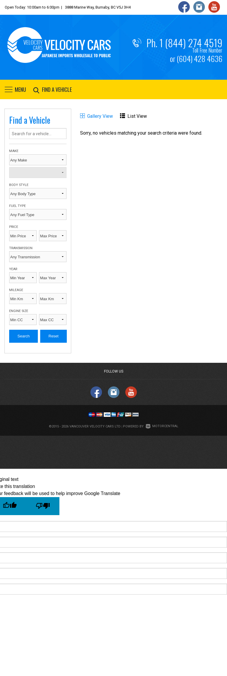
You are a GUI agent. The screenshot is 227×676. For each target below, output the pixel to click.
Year (13, 269)
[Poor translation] (42, 506)
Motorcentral (162, 426)
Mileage (16, 290)
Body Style (18, 185)
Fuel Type (17, 206)
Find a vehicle (51, 90)
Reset (53, 336)
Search (23, 336)
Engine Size (18, 311)
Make (13, 151)
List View (133, 116)
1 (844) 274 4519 (190, 42)
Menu (15, 89)
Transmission (21, 248)
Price (13, 227)
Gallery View (96, 116)
